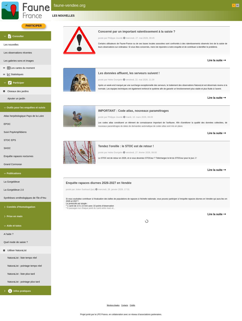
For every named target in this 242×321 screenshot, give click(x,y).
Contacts (124, 305)
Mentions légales (113, 305)
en (237, 5)
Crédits (132, 305)
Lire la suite (217, 60)
